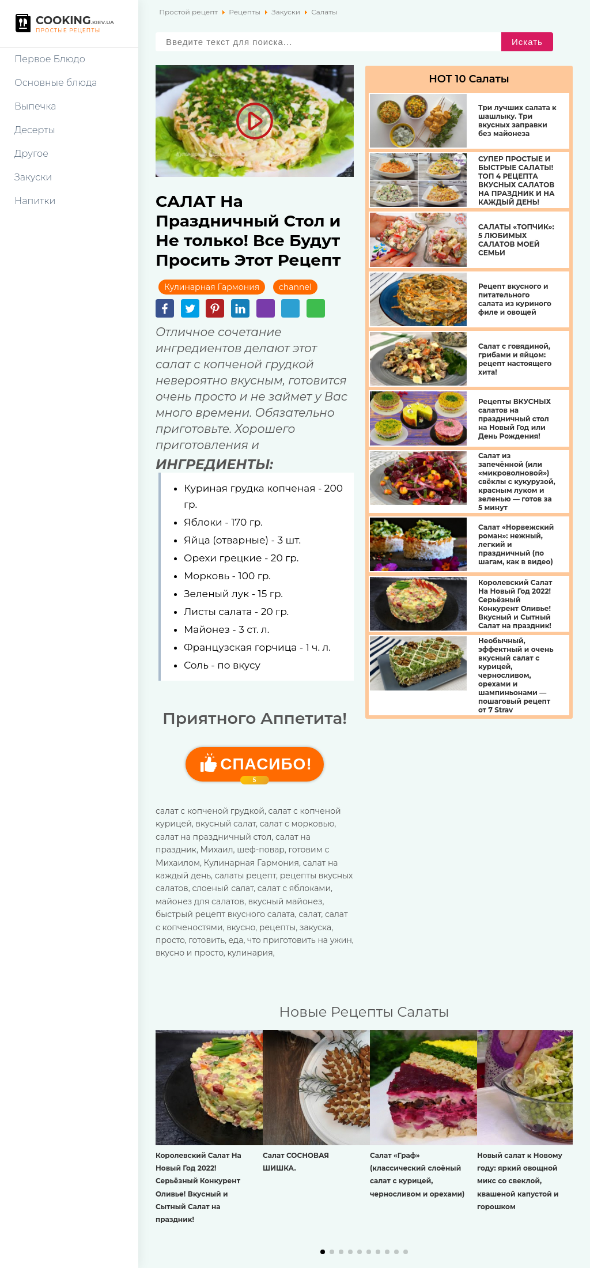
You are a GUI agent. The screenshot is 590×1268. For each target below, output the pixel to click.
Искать (527, 42)
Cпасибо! (266, 768)
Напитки (34, 200)
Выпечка (35, 106)
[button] (322, 1252)
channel (295, 287)
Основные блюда (55, 82)
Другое (31, 153)
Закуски (33, 177)
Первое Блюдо (49, 59)
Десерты (34, 129)
